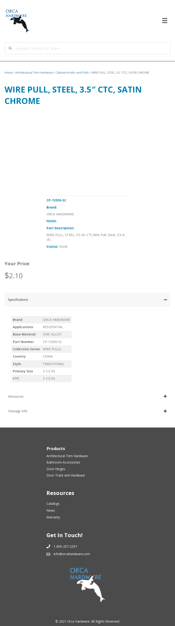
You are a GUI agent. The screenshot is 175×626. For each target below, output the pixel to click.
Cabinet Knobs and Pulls (72, 72)
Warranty (53, 517)
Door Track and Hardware (65, 475)
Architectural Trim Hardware (34, 72)
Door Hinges (55, 469)
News (50, 510)
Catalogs (52, 503)
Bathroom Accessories (63, 462)
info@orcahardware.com (72, 554)
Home (9, 72)
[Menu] (164, 20)
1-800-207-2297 (65, 546)
